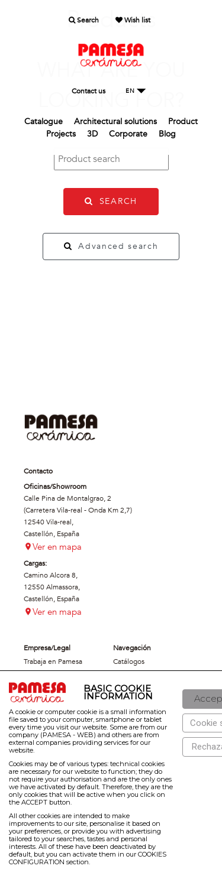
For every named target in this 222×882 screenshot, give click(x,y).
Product (183, 121)
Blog (167, 134)
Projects (61, 134)
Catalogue (43, 121)
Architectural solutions (115, 121)
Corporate (128, 134)
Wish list (132, 20)
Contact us (88, 91)
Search (84, 20)
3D (92, 134)
